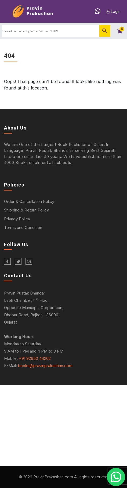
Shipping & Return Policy (26, 210)
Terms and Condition (23, 227)
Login (114, 11)
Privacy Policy (17, 218)
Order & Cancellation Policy (29, 201)
